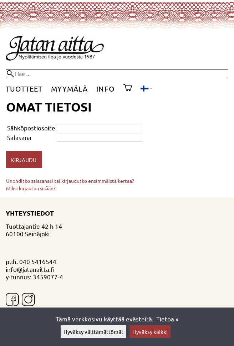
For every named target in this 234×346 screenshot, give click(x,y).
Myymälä (69, 88)
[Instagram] (28, 300)
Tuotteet (24, 88)
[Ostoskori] (127, 88)
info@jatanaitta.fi (30, 269)
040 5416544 (37, 261)
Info (105, 88)
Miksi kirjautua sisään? (31, 188)
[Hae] (117, 73)
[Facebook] (12, 300)
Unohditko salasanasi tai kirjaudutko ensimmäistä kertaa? (70, 180)
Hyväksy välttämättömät (93, 331)
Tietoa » (167, 318)
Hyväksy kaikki (150, 331)
